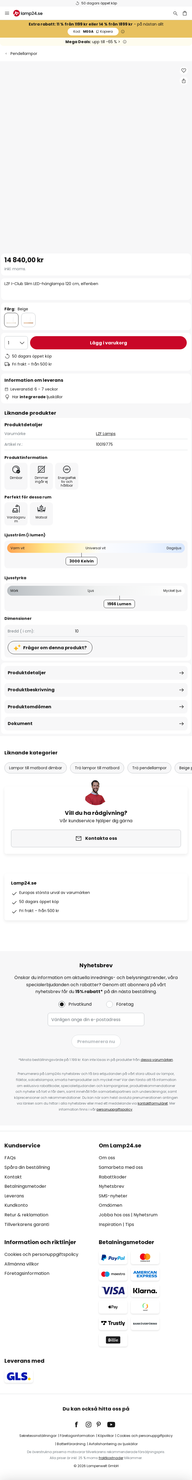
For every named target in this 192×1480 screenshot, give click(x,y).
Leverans (14, 1196)
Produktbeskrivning (31, 690)
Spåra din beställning (27, 1167)
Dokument (20, 723)
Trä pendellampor (149, 768)
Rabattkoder (113, 1177)
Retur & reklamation (26, 1215)
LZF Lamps (106, 433)
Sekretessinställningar (38, 1435)
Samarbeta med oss (121, 1167)
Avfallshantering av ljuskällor (113, 1444)
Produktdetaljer (27, 673)
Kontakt (13, 1177)
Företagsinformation (26, 1273)
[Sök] (175, 13)
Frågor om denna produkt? (55, 648)
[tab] (48, 1185)
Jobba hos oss (114, 1215)
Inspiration (110, 1224)
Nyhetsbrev (111, 1186)
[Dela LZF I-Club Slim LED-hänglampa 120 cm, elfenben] (184, 81)
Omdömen (110, 1205)
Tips (129, 1224)
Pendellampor (23, 53)
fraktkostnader (111, 1458)
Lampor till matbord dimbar (35, 768)
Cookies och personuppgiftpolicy (145, 1435)
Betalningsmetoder (25, 1186)
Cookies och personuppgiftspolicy (41, 1254)
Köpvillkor (106, 1435)
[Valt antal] (16, 342)
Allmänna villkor (21, 1264)
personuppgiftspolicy (114, 1109)
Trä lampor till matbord (97, 768)
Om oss (107, 1158)
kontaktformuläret (153, 1103)
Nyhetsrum (146, 1215)
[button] (184, 70)
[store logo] (31, 13)
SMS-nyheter (113, 1196)
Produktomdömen (29, 707)
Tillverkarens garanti (26, 1224)
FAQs (10, 1158)
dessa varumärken (157, 1059)
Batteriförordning (71, 1444)
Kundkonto (16, 1205)
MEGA (93, 31)
